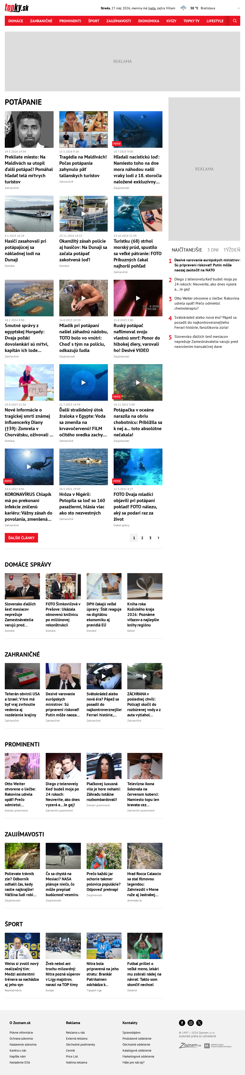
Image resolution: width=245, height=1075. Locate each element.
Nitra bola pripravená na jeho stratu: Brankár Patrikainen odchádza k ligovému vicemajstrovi (103, 974)
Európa (50, 990)
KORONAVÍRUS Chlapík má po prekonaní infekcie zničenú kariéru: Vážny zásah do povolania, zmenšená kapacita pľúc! (28, 506)
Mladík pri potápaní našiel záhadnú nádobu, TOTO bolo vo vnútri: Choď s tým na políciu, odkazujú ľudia (83, 337)
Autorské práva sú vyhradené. (198, 1036)
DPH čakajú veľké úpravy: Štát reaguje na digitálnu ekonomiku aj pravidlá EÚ (104, 614)
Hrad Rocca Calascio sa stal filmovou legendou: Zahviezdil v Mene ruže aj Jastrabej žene (144, 884)
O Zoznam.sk (20, 1022)
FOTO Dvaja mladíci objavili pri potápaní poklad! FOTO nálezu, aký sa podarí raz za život (135, 506)
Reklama (73, 1022)
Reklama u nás (75, 1033)
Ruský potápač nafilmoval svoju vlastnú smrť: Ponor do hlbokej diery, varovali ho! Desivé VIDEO (137, 337)
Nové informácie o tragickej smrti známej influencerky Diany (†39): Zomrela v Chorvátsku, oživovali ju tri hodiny (29, 422)
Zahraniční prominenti (59, 810)
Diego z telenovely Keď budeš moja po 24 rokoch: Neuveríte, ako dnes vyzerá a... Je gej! (63, 794)
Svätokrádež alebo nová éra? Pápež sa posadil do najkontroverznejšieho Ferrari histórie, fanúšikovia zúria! (104, 704)
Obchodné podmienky (80, 1044)
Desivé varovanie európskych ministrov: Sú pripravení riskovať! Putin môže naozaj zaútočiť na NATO (62, 704)
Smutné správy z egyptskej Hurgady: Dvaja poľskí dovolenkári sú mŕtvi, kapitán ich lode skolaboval (26, 337)
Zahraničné (41, 20)
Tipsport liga (94, 990)
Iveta (152, 8)
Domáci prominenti (16, 810)
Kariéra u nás (18, 1050)
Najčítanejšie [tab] (187, 250)
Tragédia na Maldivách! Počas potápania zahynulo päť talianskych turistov (83, 166)
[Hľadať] (234, 21)
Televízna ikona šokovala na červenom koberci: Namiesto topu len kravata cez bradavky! (143, 794)
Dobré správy (121, 525)
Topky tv (192, 20)
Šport (93, 20)
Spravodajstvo (131, 1033)
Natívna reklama (76, 1062)
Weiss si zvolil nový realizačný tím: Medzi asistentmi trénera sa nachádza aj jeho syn (22, 974)
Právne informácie (21, 1033)
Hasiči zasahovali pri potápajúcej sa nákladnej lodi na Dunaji (25, 250)
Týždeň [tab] (231, 250)
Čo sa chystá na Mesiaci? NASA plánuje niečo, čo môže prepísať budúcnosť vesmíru (62, 884)
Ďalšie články (21, 537)
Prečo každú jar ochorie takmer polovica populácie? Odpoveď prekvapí (104, 881)
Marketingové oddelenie (138, 1056)
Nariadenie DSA (20, 1062)
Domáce (15, 20)
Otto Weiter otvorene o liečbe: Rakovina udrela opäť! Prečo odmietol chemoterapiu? (20, 794)
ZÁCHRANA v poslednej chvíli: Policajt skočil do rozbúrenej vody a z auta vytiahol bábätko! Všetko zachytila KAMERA (144, 704)
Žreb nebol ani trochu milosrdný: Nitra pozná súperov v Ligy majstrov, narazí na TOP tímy (63, 974)
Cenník (70, 1050)
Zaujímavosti (118, 20)
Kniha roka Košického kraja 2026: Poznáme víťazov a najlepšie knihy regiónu (143, 614)
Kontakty (130, 1022)
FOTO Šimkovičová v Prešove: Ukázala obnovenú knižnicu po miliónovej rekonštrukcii (63, 614)
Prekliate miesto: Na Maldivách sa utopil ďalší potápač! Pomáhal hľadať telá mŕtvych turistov (29, 169)
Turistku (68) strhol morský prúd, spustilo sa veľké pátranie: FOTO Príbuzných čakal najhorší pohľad (137, 253)
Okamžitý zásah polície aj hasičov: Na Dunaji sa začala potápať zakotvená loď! (83, 250)
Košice (131, 630)
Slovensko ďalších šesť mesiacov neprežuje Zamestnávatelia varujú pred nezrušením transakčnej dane (20, 614)
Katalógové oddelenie (136, 1050)
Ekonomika (148, 20)
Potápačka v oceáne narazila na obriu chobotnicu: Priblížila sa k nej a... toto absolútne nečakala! (138, 422)
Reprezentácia (13, 990)
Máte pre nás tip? (133, 1062)
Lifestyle (215, 20)
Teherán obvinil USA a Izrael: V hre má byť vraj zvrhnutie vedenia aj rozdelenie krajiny (22, 704)
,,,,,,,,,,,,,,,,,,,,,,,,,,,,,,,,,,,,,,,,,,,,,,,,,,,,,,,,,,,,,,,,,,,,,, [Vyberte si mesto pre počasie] (222, 8)
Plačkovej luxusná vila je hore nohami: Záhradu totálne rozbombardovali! (104, 791)
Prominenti (70, 20)
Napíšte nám (18, 1056)
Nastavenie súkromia (23, 1044)
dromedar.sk (134, 900)
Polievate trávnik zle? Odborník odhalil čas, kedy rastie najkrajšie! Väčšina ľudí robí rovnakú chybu (19, 884)
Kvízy (171, 20)
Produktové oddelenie (136, 1039)
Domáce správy (28, 564)
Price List (72, 1056)
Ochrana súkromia (21, 1039)
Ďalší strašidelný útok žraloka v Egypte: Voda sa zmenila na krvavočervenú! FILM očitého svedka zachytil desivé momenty (83, 422)
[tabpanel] (204, 303)
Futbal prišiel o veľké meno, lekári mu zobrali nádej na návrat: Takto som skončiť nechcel (144, 974)
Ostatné (132, 990)
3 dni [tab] (213, 250)
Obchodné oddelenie (136, 1044)
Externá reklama (76, 1039)
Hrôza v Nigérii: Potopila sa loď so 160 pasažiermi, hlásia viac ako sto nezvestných (82, 503)
